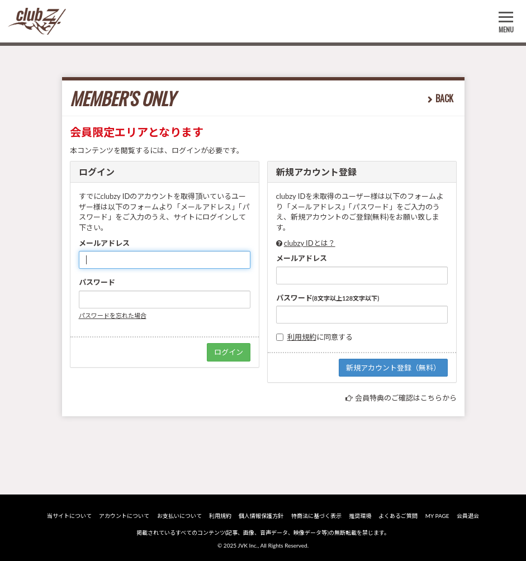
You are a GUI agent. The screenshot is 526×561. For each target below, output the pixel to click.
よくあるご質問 (398, 515)
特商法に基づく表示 (316, 515)
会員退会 (468, 515)
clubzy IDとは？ (309, 243)
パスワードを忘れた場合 (112, 315)
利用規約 (301, 336)
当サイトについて (69, 515)
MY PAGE (437, 515)
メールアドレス (104, 243)
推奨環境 (360, 515)
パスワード (97, 282)
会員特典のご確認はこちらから (406, 397)
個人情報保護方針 (261, 515)
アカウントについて (124, 515)
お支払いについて (179, 515)
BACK (444, 98)
